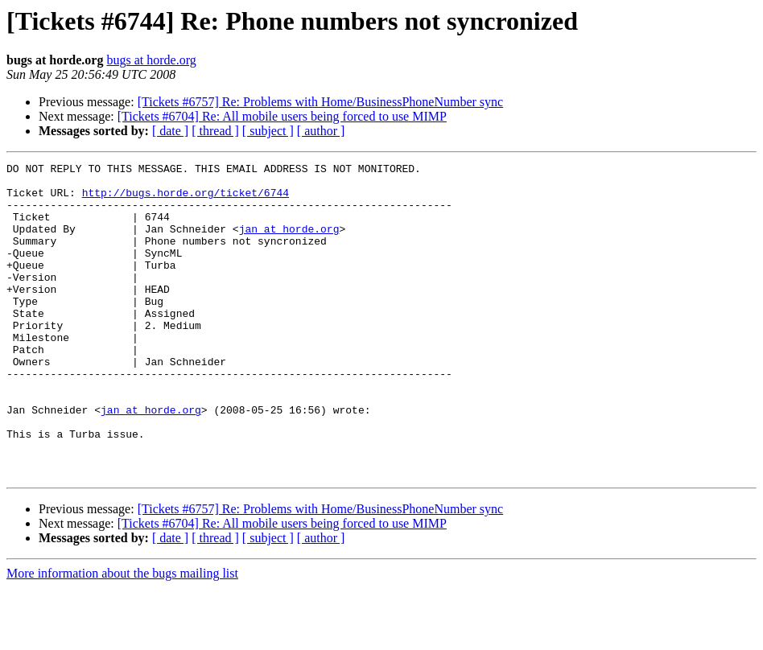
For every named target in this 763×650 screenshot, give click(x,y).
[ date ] (170, 131)
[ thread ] (215, 131)
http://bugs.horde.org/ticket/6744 (185, 199)
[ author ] (321, 131)
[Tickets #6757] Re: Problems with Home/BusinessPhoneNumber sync (321, 102)
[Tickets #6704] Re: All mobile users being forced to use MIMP (282, 116)
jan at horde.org (289, 243)
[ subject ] (268, 131)
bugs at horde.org (151, 60)
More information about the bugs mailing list (122, 636)
